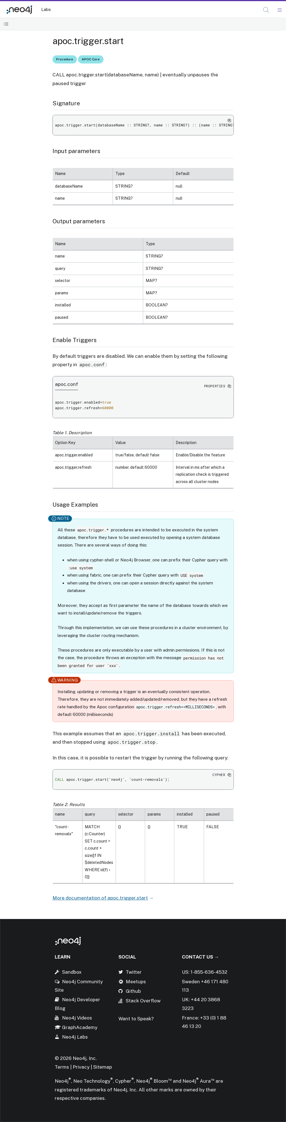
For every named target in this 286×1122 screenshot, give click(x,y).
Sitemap (102, 1067)
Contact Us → (200, 957)
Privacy (82, 1067)
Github (133, 991)
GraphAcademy (79, 1027)
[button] (266, 10)
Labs (46, 9)
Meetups (136, 981)
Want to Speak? (136, 1018)
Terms (62, 1067)
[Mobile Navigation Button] (279, 10)
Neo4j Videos (77, 1018)
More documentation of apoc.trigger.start (100, 898)
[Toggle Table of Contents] (6, 24)
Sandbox (72, 972)
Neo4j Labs (75, 1037)
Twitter (134, 972)
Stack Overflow (143, 1000)
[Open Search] (266, 10)
